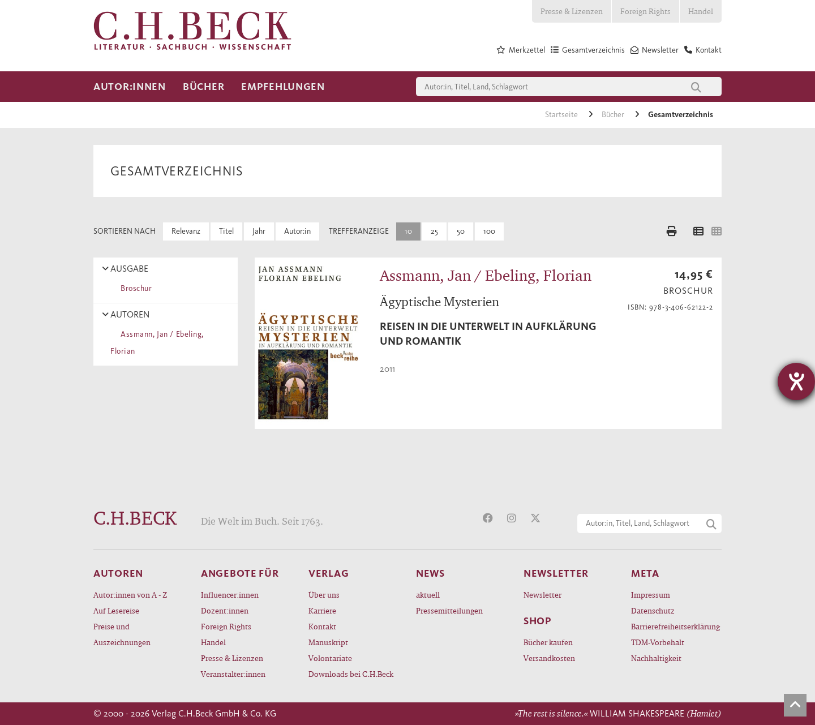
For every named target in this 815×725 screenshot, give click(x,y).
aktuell (428, 594)
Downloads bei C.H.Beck (350, 674)
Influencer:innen (230, 594)
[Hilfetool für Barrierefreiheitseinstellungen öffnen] (796, 381)
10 (408, 231)
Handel (700, 11)
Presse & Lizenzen (572, 11)
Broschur (134, 288)
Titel (226, 231)
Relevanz (185, 231)
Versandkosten (549, 658)
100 (489, 231)
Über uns (324, 594)
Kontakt (322, 626)
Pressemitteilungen (449, 610)
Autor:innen (129, 86)
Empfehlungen (283, 86)
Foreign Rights (645, 11)
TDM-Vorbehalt (657, 642)
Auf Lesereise (116, 610)
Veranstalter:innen (233, 674)
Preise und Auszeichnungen (122, 634)
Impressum (650, 594)
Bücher (203, 86)
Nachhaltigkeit (656, 658)
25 (434, 231)
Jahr (258, 231)
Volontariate (330, 658)
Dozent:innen (224, 610)
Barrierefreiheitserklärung (675, 626)
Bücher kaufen (548, 642)
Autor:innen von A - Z (130, 594)
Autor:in (297, 231)
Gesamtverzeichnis (680, 114)
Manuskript (328, 642)
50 (461, 231)
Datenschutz (653, 610)
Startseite (562, 114)
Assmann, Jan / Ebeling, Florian (157, 342)
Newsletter (542, 594)
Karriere (322, 610)
